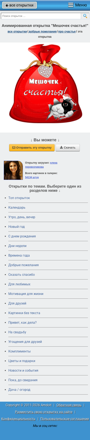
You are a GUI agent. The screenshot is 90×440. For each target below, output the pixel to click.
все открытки (19, 5)
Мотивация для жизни (25, 294)
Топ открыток (19, 198)
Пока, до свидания (23, 380)
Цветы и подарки (21, 361)
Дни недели (17, 246)
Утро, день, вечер (21, 217)
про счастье (67, 31)
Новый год (16, 227)
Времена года (19, 255)
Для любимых (19, 284)
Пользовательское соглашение (64, 419)
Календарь (16, 207)
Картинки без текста (24, 313)
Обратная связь (68, 405)
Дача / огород (19, 390)
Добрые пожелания (23, 265)
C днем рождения (22, 236)
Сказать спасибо (21, 275)
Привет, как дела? (22, 323)
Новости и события (23, 370)
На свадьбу (17, 332)
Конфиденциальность (18, 419)
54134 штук (32, 177)
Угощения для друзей (25, 342)
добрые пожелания (43, 31)
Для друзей (17, 303)
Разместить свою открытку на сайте (43, 412)
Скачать (67, 147)
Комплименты (19, 351)
